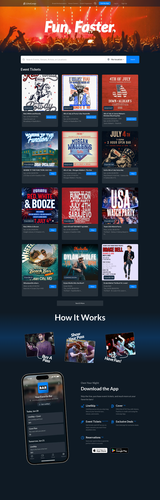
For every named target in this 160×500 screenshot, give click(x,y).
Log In (116, 3)
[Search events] (95, 3)
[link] (29, 3)
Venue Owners (73, 3)
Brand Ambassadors (59, 3)
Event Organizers (86, 3)
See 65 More (80, 303)
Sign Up (124, 3)
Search (132, 59)
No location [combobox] (116, 59)
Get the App (105, 3)
